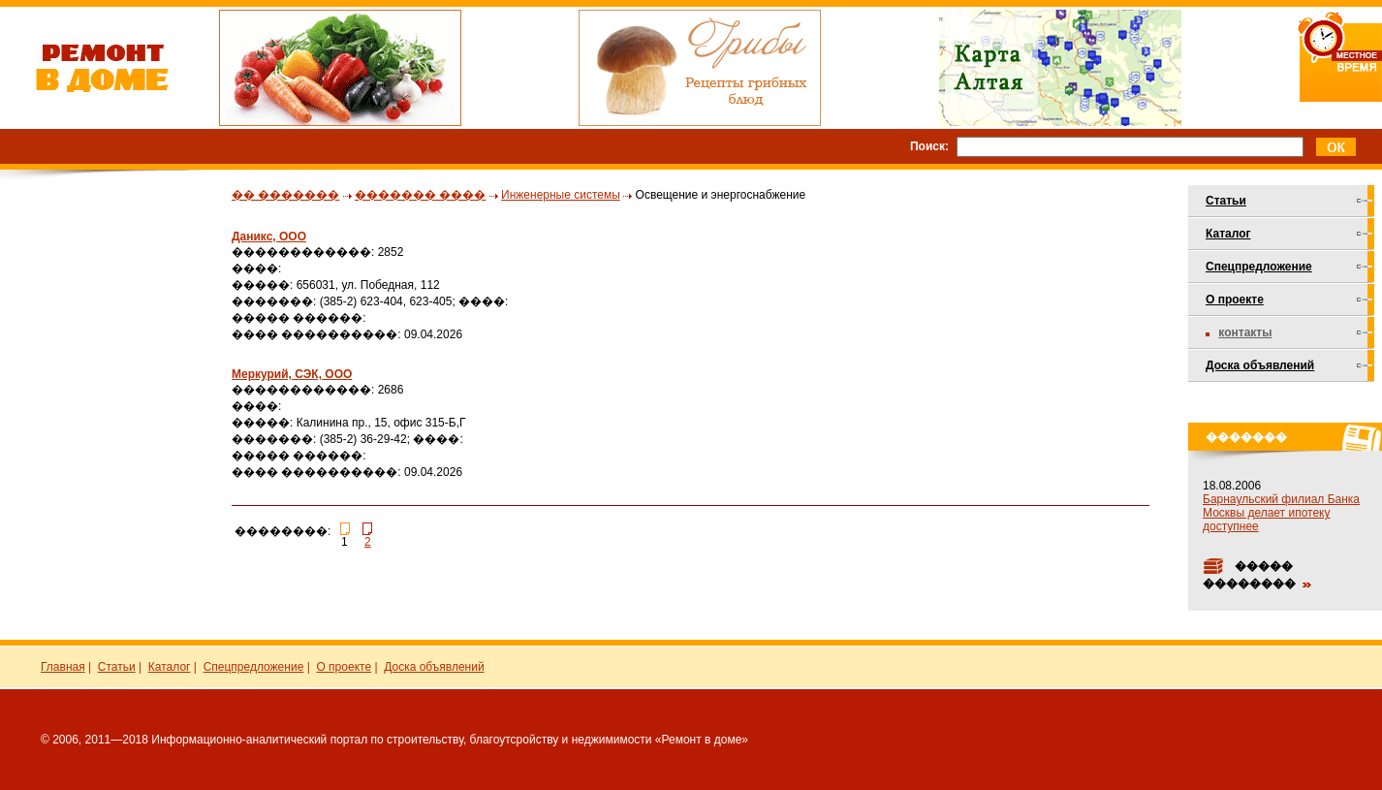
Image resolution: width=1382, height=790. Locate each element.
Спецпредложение (1259, 266)
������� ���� (420, 195)
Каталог (1228, 233)
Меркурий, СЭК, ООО (292, 374)
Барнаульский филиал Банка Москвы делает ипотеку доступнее (1281, 512)
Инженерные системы (560, 195)
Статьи (1226, 200)
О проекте (1235, 299)
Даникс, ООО (269, 236)
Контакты (1245, 332)
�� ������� (285, 195)
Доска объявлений (1260, 365)
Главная (63, 667)
